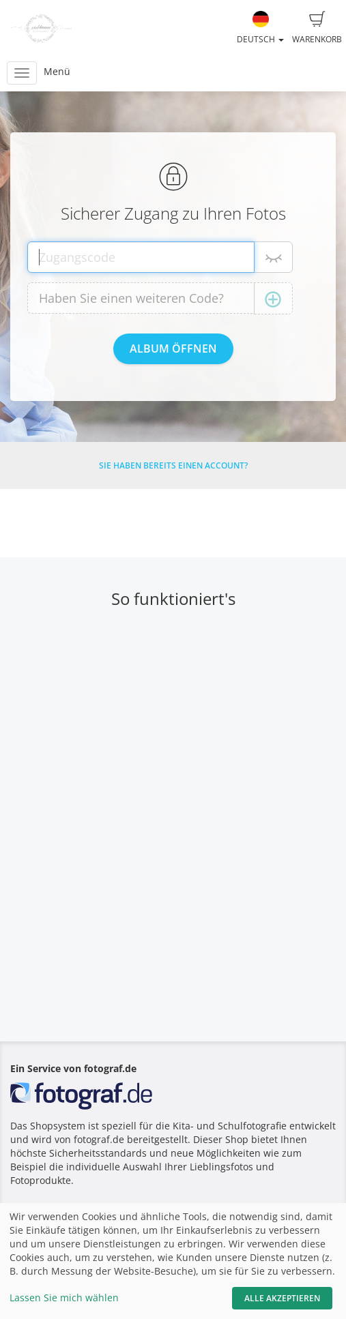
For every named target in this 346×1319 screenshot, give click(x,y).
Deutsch (260, 28)
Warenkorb (317, 28)
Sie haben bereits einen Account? (173, 465)
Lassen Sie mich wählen (64, 1297)
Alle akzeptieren (282, 1298)
